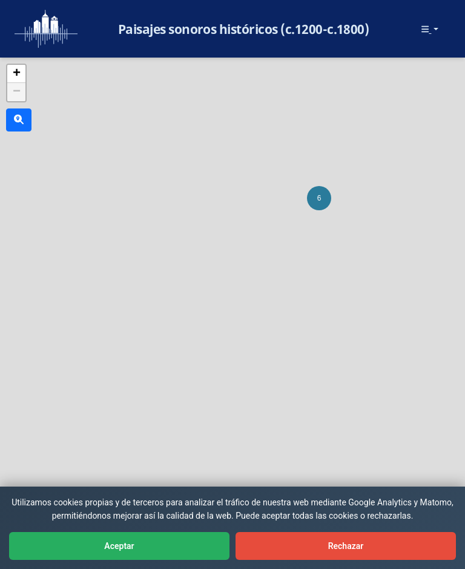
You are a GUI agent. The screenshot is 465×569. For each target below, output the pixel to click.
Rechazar (346, 546)
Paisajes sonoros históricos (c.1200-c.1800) (243, 29)
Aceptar (119, 546)
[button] (319, 198)
